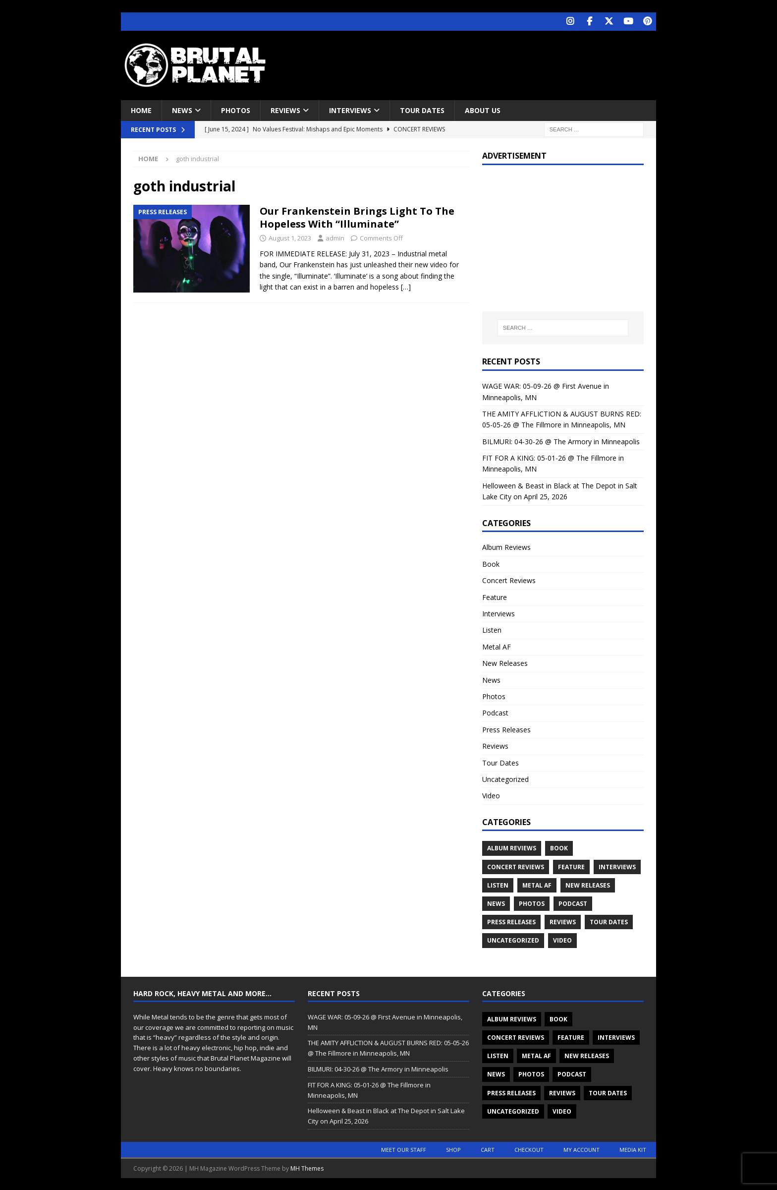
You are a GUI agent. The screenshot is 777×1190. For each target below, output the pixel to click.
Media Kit (632, 1148)
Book (491, 563)
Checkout (529, 1148)
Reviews (285, 109)
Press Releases (506, 728)
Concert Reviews (509, 580)
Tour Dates (422, 109)
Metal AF (496, 646)
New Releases (505, 662)
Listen (491, 629)
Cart (488, 1148)
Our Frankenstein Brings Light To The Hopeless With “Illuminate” (357, 217)
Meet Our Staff (403, 1148)
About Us (482, 109)
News (182, 109)
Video (491, 795)
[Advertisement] (484, 62)
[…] (406, 286)
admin (335, 237)
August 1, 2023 (290, 237)
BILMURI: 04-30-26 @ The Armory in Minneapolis (561, 440)
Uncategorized (505, 778)
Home (141, 109)
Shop (453, 1148)
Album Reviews (506, 546)
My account (581, 1148)
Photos (235, 109)
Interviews (350, 109)
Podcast (495, 712)
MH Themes (307, 1167)
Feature (494, 596)
